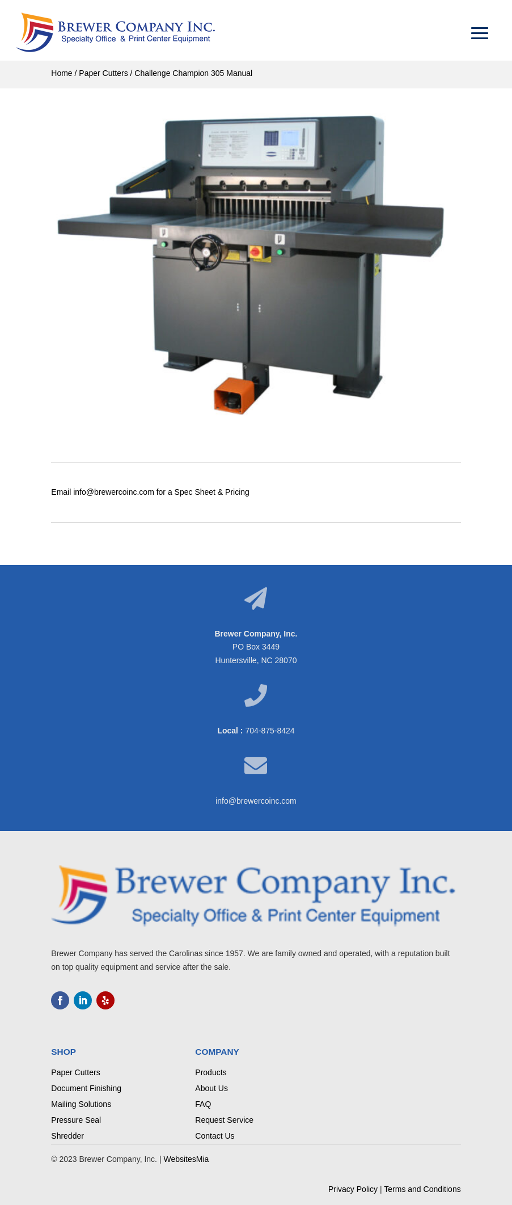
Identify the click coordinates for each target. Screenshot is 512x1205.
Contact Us (214, 1135)
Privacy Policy (353, 1189)
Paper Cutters (103, 73)
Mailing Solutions (81, 1104)
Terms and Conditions (422, 1189)
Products (210, 1072)
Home (61, 73)
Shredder (67, 1135)
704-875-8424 (269, 730)
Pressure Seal (76, 1120)
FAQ (203, 1104)
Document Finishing (86, 1088)
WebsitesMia (186, 1159)
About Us (211, 1088)
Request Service (224, 1120)
